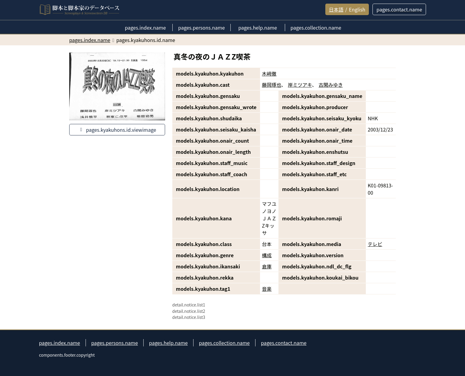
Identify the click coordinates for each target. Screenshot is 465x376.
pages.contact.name (284, 342)
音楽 (267, 288)
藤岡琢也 (271, 84)
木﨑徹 (269, 73)
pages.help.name (168, 342)
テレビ (375, 244)
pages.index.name (59, 342)
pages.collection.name (224, 342)
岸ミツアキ (300, 84)
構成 (267, 255)
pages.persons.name (114, 342)
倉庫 (267, 266)
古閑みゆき (331, 84)
